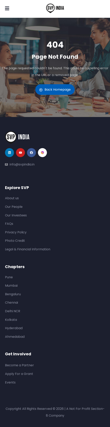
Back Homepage (55, 89)
